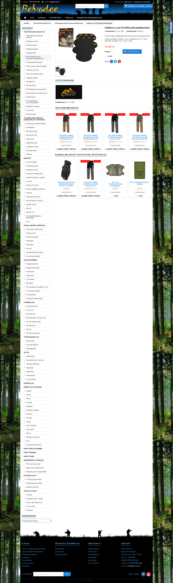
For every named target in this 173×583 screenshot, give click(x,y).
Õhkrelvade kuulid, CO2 (36, 318)
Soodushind (27, 560)
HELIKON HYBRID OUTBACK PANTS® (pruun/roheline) (140, 137)
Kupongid (92, 560)
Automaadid (31, 162)
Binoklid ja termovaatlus (36, 89)
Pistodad (29, 245)
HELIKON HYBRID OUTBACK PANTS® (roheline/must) (90, 137)
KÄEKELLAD (29, 383)
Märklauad (30, 325)
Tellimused (92, 552)
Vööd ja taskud (32, 345)
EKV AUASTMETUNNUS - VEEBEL (139, 183)
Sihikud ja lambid (33, 197)
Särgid (28, 391)
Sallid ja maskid (32, 410)
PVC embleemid (33, 464)
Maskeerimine (32, 41)
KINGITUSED (29, 456)
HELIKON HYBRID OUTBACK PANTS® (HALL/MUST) (115, 137)
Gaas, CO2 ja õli (32, 185)
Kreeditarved (93, 554)
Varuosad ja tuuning (34, 200)
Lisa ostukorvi (131, 51)
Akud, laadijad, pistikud (35, 189)
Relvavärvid (31, 85)
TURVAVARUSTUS (31, 337)
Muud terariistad (33, 256)
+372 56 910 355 (34, 2)
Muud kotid (31, 379)
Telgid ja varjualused (34, 298)
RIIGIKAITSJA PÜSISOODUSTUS (89, 18)
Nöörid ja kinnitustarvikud (36, 93)
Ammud (29, 310)
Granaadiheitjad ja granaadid (33, 217)
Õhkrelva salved (32, 333)
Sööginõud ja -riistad (34, 499)
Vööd (28, 433)
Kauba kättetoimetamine (32, 552)
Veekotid (30, 372)
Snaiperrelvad (32, 170)
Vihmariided (31, 425)
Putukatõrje (31, 295)
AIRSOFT (27, 158)
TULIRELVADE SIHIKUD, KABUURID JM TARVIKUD (34, 119)
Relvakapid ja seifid (34, 483)
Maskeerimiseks (32, 437)
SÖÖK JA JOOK (30, 491)
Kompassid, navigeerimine (37, 287)
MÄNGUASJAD (32, 487)
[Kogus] (114, 51)
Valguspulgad (32, 78)
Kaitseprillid (31, 53)
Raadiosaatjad (32, 49)
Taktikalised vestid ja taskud (34, 36)
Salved (29, 193)
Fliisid (28, 399)
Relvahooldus (32, 131)
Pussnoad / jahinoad (34, 229)
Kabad (29, 154)
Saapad (29, 406)
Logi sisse (127, 2)
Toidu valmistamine (34, 502)
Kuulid (28, 181)
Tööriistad (30, 279)
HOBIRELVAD (29, 302)
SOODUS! (41, 18)
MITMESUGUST (30, 475)
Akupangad (31, 114)
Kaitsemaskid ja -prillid (35, 177)
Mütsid (29, 414)
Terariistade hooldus (34, 252)
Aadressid (92, 557)
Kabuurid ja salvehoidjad (36, 66)
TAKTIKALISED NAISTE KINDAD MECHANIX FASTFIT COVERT (66, 184)
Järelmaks (59, 552)
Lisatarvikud (31, 204)
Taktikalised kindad (34, 62)
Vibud (28, 329)
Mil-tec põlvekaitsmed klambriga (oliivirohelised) (115, 185)
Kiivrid (28, 208)
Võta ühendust (61, 554)
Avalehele (27, 28)
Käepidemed (31, 143)
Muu (28, 221)
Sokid (28, 422)
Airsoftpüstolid (32, 166)
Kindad (29, 418)
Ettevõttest (55, 18)
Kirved (28, 248)
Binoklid (29, 283)
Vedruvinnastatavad (34, 174)
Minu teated (93, 563)
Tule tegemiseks (33, 291)
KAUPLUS (69, 18)
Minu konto (94, 544)
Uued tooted (27, 563)
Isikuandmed (93, 549)
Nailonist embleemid (35, 468)
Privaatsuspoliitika (29, 554)
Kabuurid (30, 139)
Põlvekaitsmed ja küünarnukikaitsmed (34, 57)
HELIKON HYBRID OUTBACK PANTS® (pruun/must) (66, 137)
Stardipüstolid (32, 306)
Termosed (30, 506)
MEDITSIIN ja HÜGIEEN (33, 449)
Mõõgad (29, 241)
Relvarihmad (31, 45)
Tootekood (109, 31)
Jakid (28, 395)
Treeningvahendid (33, 479)
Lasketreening (32, 147)
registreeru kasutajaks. (142, 2)
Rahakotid (30, 375)
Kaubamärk (131, 31)
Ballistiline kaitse (33, 106)
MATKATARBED (30, 260)
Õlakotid (29, 368)
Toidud (29, 495)
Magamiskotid (32, 264)
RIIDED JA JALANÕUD (33, 387)
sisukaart (25, 566)
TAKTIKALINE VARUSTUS (34, 32)
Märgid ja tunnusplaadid (36, 472)
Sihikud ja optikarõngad (36, 123)
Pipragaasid (31, 348)
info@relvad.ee (54, 2)
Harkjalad (30, 127)
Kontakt (125, 544)
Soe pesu (30, 429)
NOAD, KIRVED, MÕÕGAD (34, 225)
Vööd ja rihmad (32, 70)
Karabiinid (30, 81)
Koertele (30, 110)
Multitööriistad (32, 237)
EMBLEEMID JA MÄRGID (34, 460)
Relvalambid (31, 150)
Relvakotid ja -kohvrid (35, 360)
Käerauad (30, 341)
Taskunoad (30, 233)
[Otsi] (92, 6)
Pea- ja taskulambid (34, 74)
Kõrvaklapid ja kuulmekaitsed (32, 102)
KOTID (26, 352)
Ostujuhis (26, 557)
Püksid (29, 402)
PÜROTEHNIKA (30, 452)
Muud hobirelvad (33, 322)
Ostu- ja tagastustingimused (33, 549)
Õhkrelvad (30, 314)
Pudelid (29, 510)
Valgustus (30, 275)
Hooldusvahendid (33, 445)
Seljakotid (30, 356)
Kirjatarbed (30, 97)
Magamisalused (32, 268)
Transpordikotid (32, 364)
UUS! (32, 18)
